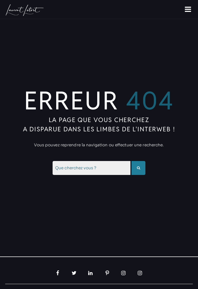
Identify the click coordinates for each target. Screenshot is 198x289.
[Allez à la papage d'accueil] (24, 10)
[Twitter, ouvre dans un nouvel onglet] (74, 273)
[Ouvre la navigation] (188, 9)
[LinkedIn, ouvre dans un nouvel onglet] (90, 273)
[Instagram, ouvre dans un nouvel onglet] (123, 273)
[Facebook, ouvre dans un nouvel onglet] (57, 273)
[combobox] (91, 168)
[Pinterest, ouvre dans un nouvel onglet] (107, 273)
